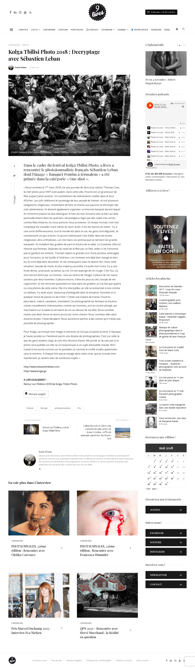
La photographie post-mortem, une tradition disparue (170, 303)
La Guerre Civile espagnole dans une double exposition (172, 406)
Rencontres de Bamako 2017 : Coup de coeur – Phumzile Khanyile (170, 289)
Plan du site (56, 660)
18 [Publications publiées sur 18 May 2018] (172, 473)
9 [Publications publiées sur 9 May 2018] (160, 467)
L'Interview (14, 45)
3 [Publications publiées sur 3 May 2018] (166, 461)
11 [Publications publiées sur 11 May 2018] (172, 467)
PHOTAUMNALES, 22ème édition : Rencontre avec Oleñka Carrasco (28, 550)
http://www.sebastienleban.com (41, 366)
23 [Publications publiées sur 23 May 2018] (160, 478)
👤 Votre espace (139, 29)
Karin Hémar (21, 67)
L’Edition (63, 29)
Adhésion (156, 29)
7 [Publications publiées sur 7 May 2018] (148, 467)
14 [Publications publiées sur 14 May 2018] (148, 473)
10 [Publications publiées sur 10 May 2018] (166, 467)
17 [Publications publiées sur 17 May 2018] (166, 473)
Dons (167, 29)
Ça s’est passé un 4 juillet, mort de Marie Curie (171, 349)
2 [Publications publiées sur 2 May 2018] (160, 461)
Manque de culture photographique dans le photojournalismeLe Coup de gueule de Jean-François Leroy (165, 333)
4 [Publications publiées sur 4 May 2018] (171, 461)
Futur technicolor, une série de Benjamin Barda (172, 420)
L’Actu (34, 29)
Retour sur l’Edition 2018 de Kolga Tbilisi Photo (50, 384)
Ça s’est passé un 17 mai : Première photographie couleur (171, 393)
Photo (25, 45)
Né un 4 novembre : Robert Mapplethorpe (160, 81)
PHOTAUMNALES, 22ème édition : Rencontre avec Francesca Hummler (97, 550)
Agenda (122, 29)
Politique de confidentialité (99, 660)
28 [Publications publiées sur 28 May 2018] (148, 484)
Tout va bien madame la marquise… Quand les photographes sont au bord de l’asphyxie (172, 365)
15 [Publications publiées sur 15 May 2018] (154, 473)
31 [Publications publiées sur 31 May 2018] (166, 484)
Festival (30, 408)
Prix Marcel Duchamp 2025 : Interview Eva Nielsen (31, 630)
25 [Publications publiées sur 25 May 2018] (172, 478)
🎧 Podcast (92, 29)
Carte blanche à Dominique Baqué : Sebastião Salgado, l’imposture (172, 316)
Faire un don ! (142, 660)
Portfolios (77, 29)
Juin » (154, 488)
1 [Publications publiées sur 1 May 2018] (154, 461)
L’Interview (49, 29)
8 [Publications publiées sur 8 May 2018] (154, 467)
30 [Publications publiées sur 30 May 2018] (160, 484)
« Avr (147, 488)
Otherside (106, 29)
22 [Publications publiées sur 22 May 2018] (154, 478)
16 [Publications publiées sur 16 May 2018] (160, 473)
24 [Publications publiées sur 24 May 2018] (166, 478)
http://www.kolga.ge (35, 371)
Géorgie (44, 408)
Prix (79, 408)
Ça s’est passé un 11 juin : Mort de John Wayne (171, 379)
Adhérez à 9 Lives (124, 660)
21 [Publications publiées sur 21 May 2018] (148, 478)
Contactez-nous (39, 660)
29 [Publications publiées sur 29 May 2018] (154, 484)
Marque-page (35, 394)
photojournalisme (62, 408)
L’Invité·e (23, 29)
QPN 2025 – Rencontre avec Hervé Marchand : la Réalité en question (99, 632)
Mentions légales (74, 660)
